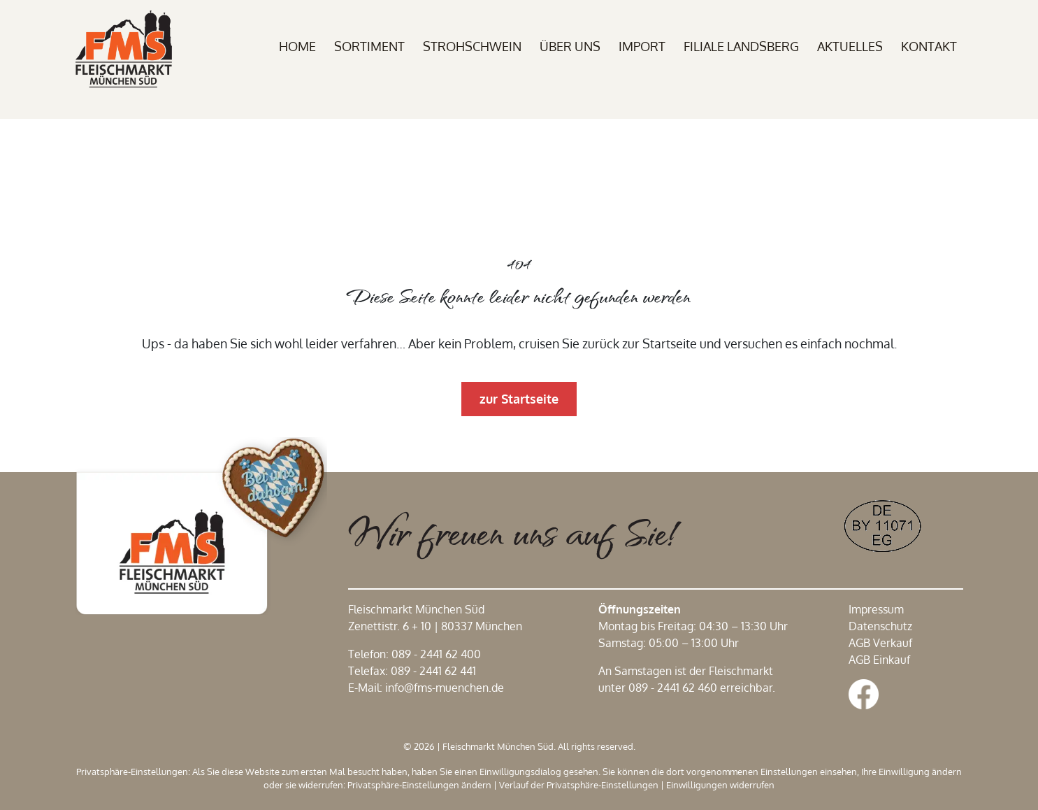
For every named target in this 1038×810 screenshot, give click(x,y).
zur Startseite (519, 398)
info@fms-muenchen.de (444, 688)
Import (642, 46)
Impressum (876, 609)
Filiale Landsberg (741, 46)
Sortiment (369, 46)
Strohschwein (472, 46)
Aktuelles (850, 46)
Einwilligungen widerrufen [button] (720, 784)
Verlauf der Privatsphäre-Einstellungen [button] (578, 784)
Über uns (570, 46)
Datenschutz (880, 626)
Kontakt (929, 46)
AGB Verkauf (880, 643)
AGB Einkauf (879, 660)
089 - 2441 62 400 (436, 654)
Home (297, 46)
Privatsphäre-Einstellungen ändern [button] (419, 784)
